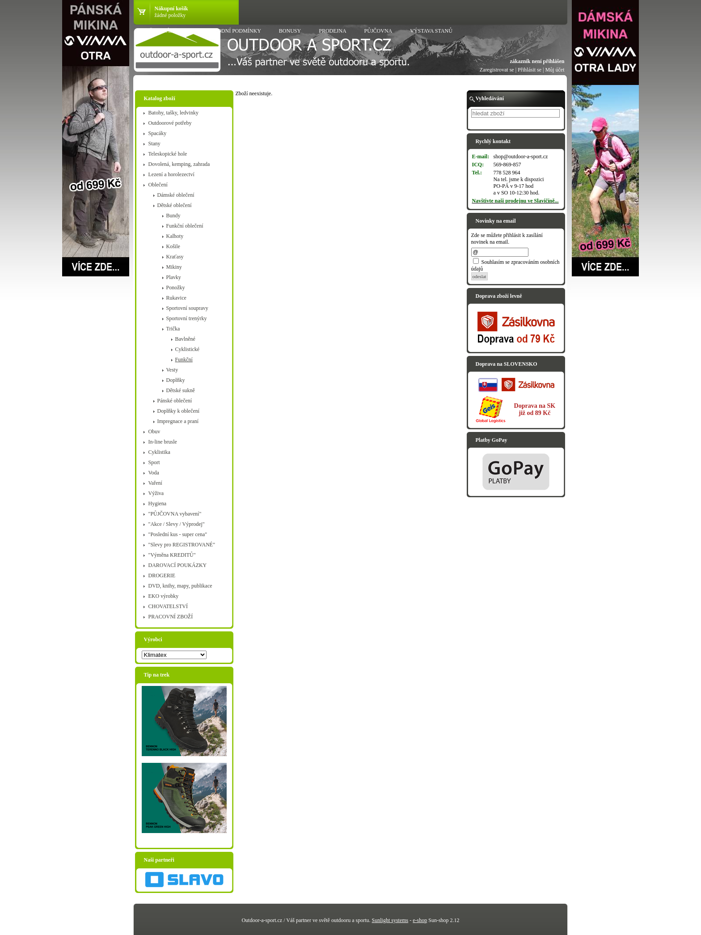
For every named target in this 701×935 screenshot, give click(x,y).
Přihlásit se (529, 70)
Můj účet (555, 70)
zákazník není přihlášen (537, 61)
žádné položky (170, 15)
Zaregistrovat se (497, 70)
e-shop (420, 920)
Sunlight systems (390, 920)
